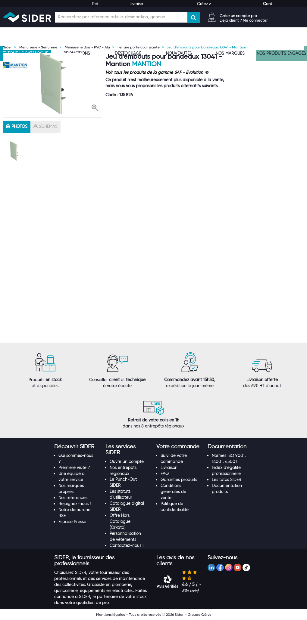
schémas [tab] (45, 126)
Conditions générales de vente (173, 491)
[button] (95, 108)
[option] (52, 83)
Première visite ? (74, 467)
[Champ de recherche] (121, 17)
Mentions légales (110, 614)
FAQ (165, 473)
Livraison (169, 467)
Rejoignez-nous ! (74, 503)
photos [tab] (16, 126)
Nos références (72, 497)
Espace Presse (72, 521)
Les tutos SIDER (226, 479)
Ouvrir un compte (127, 461)
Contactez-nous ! (126, 545)
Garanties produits (179, 479)
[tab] (76, 447)
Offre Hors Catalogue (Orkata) (120, 521)
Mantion (146, 64)
